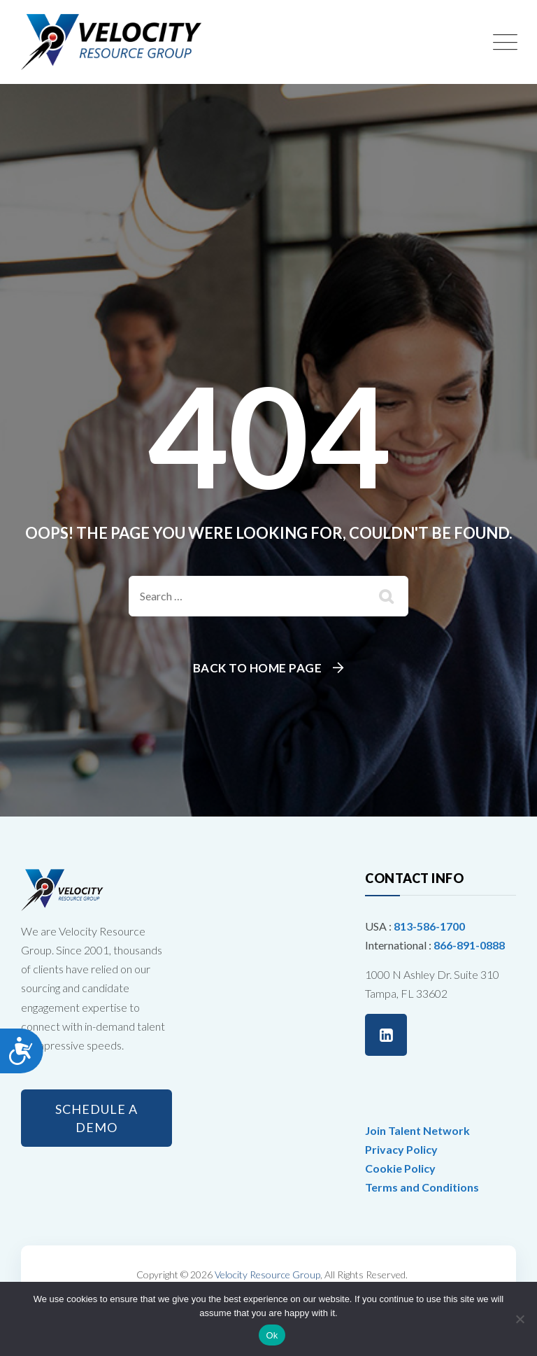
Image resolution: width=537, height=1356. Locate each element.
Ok (272, 1335)
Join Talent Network (417, 1130)
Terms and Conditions (422, 1187)
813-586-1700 (429, 926)
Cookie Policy (400, 1168)
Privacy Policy (401, 1149)
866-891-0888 (469, 945)
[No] (520, 1319)
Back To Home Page (257, 668)
